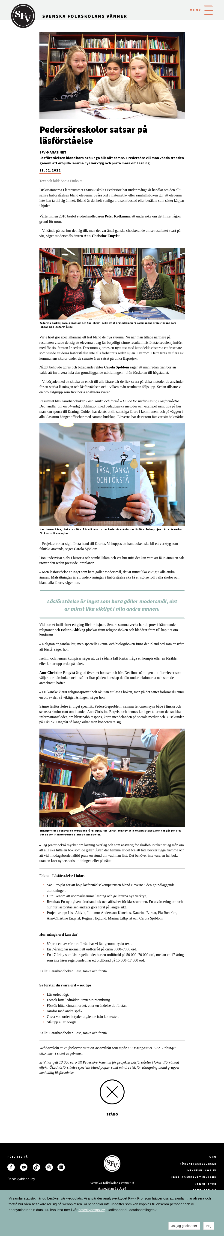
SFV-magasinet (52, 152)
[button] (208, 9)
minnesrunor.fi (202, 1170)
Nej (208, 1226)
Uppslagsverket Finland (194, 1177)
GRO (213, 1156)
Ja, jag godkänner (184, 1226)
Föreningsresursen (198, 1163)
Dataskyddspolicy (11, 1178)
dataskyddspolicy (91, 1210)
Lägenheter (206, 1184)
